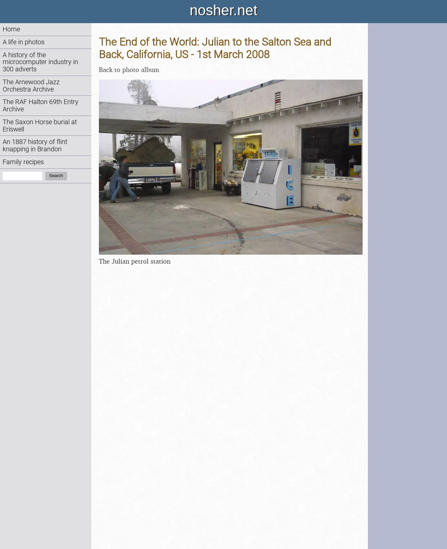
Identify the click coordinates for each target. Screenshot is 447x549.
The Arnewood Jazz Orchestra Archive (31, 85)
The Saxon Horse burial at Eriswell (40, 125)
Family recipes (23, 162)
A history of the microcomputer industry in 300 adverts (40, 62)
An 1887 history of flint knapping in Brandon (35, 145)
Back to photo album (129, 69)
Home (11, 29)
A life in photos (24, 42)
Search (56, 175)
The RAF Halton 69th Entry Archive (40, 105)
